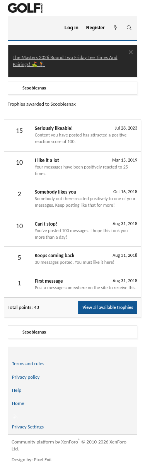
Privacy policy (26, 377)
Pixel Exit (43, 459)
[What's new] (115, 28)
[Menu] (16, 28)
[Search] (129, 28)
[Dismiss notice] (129, 53)
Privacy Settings (28, 427)
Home (18, 403)
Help (16, 390)
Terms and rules (28, 363)
